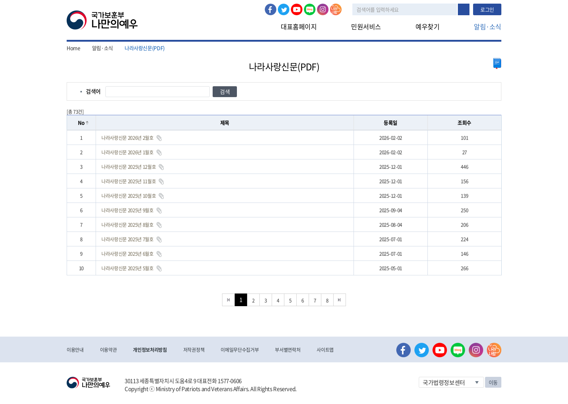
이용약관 (108, 349)
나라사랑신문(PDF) (145, 47)
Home (73, 47)
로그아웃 (178, 4)
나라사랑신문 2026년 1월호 (127, 152)
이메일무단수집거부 (240, 349)
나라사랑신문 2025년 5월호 (127, 268)
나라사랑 (336, 9)
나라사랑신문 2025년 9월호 (127, 210)
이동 (493, 382)
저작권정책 (193, 349)
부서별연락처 (287, 349)
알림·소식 (487, 27)
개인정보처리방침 (150, 349)
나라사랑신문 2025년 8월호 (127, 224)
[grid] (284, 202)
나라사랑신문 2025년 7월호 (127, 239)
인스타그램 (323, 9)
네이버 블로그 (310, 9)
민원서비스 (366, 27)
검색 (463, 9)
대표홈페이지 (299, 27)
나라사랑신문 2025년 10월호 (128, 195)
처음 (228, 299)
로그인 (152, 4)
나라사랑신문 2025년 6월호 (127, 253)
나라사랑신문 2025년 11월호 (128, 181)
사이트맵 (325, 349)
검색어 (93, 91)
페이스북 (270, 9)
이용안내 (75, 349)
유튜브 (296, 9)
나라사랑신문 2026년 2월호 (127, 137)
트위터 (283, 9)
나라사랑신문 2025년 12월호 (128, 166)
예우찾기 (427, 27)
